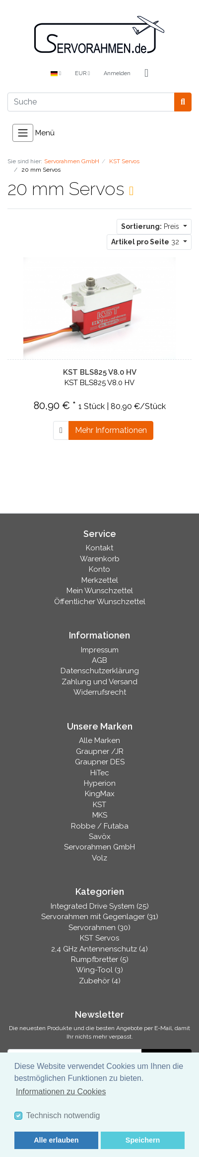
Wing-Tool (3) (99, 969)
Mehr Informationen (111, 430)
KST (99, 804)
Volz (99, 857)
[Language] (56, 74)
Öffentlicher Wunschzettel (99, 601)
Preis (151, 226)
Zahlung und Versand (99, 681)
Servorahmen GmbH (99, 846)
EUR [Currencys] (82, 73)
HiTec (99, 772)
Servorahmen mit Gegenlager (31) (99, 916)
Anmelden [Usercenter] (117, 73)
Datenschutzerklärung (100, 670)
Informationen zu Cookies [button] (61, 1091)
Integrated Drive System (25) (100, 906)
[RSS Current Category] (131, 190)
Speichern (143, 1140)
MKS (99, 815)
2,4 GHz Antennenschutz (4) (99, 949)
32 (146, 242)
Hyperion (100, 783)
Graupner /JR (100, 751)
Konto (99, 569)
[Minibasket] (146, 74)
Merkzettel (99, 580)
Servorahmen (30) (99, 927)
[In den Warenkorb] (61, 430)
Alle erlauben (56, 1140)
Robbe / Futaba (100, 826)
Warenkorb (100, 558)
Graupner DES (100, 761)
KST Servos (99, 938)
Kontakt (99, 547)
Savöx (100, 836)
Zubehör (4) (100, 980)
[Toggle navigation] (22, 133)
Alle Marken (99, 740)
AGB (99, 660)
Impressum (100, 649)
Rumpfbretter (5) (100, 959)
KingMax (100, 793)
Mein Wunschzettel (99, 590)
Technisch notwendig (63, 1115)
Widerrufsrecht (99, 692)
